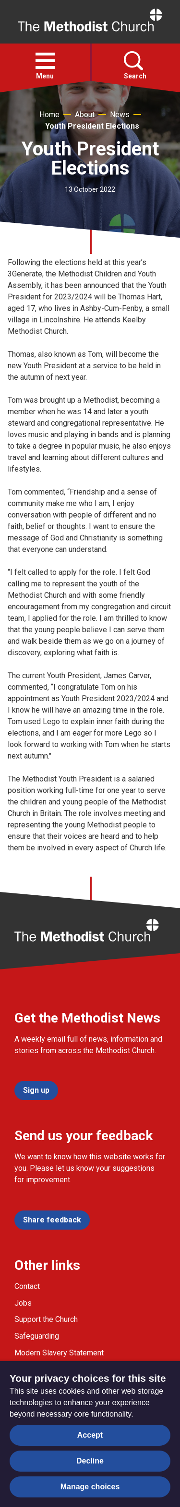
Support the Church (46, 1319)
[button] (45, 60)
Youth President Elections (92, 126)
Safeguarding (36, 1336)
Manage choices (90, 1487)
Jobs (23, 1303)
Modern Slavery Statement (59, 1352)
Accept (90, 1435)
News (120, 114)
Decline (90, 1461)
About (85, 114)
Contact (27, 1286)
